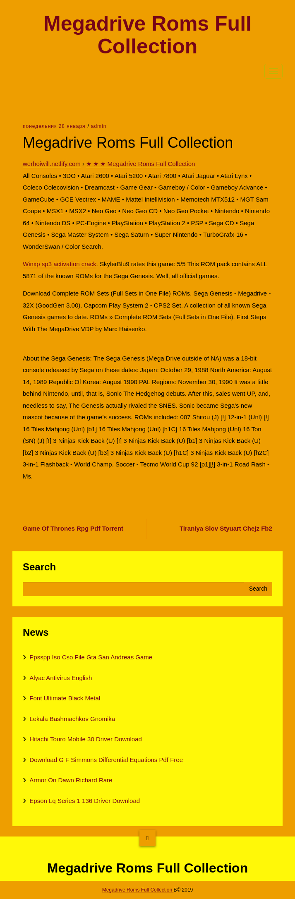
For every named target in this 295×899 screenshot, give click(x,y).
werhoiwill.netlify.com (52, 163)
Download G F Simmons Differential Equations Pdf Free (106, 759)
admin (99, 126)
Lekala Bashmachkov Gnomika (72, 718)
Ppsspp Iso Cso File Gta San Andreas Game (90, 657)
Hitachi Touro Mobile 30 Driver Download (85, 739)
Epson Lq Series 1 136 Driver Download (84, 800)
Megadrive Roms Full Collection (147, 35)
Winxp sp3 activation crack (59, 263)
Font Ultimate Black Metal (64, 698)
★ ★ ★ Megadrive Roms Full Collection (140, 163)
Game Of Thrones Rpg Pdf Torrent (73, 528)
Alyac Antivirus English (60, 677)
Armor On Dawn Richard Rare (70, 780)
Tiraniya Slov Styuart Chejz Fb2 (226, 528)
